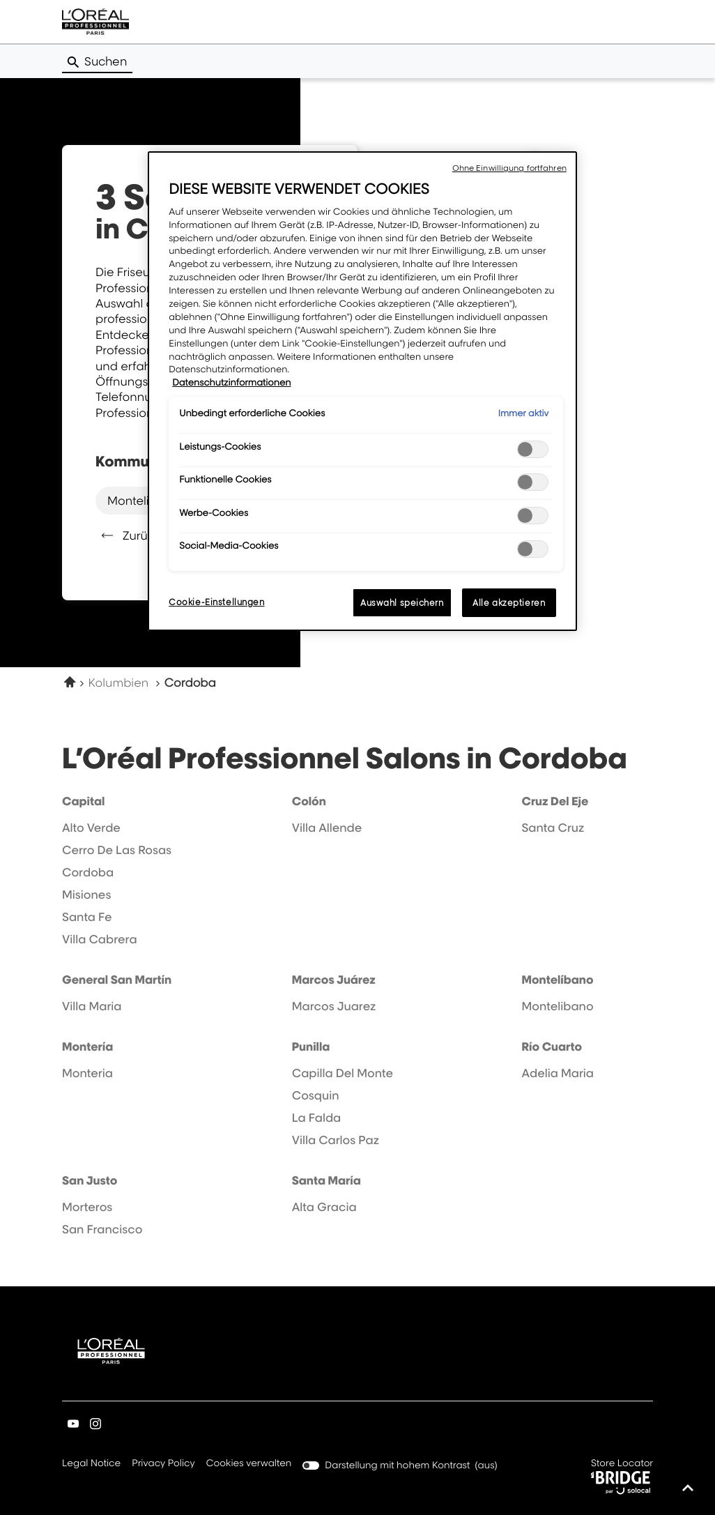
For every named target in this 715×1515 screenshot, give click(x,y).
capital (83, 801)
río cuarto (551, 1046)
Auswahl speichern (402, 602)
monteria (87, 1073)
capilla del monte (342, 1073)
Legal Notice (91, 1464)
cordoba (88, 872)
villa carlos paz (335, 1140)
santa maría (326, 1180)
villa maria (91, 1006)
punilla (311, 1046)
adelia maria (557, 1073)
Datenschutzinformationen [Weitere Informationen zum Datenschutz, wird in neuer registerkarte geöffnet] (231, 382)
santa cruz (552, 828)
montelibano (143, 500)
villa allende (327, 828)
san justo (89, 1180)
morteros (87, 1207)
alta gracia (324, 1207)
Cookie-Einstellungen (216, 602)
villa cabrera (99, 939)
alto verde (91, 828)
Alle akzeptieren (508, 602)
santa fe (87, 917)
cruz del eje (554, 801)
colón (309, 801)
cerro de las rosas (116, 850)
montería (87, 1046)
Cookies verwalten (248, 1463)
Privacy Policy (163, 1464)
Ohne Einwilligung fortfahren (509, 168)
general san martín (116, 980)
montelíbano (557, 980)
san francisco (102, 1229)
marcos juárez (334, 980)
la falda (316, 1118)
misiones (86, 894)
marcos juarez (334, 1006)
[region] (362, 391)
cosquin (315, 1095)
